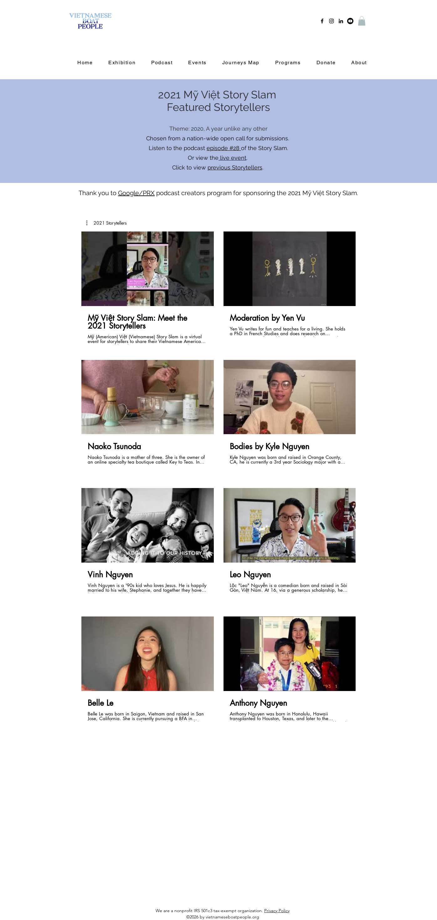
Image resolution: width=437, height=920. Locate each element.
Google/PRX (136, 193)
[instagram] (331, 21)
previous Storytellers (235, 167)
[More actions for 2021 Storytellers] (106, 223)
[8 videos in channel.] (218, 480)
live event (232, 157)
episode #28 (224, 148)
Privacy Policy (277, 910)
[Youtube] (350, 21)
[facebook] (322, 21)
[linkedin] (341, 21)
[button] (362, 21)
